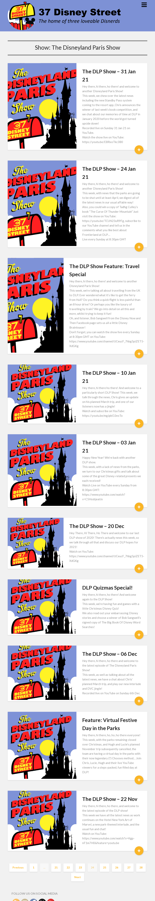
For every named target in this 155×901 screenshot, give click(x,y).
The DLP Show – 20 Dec (96, 452)
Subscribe (25, 826)
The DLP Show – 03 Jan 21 (99, 395)
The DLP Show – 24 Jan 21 (99, 151)
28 (140, 761)
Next (77, 770)
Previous (18, 761)
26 (116, 761)
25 (104, 761)
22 (68, 761)
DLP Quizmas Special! (94, 513)
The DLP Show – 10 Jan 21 (99, 338)
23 (80, 761)
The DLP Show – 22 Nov (96, 702)
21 (56, 761)
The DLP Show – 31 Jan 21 (99, 71)
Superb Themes (101, 895)
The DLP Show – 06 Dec (96, 575)
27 (128, 761)
